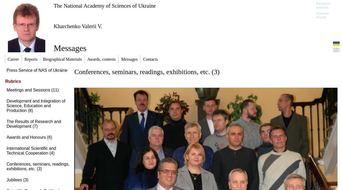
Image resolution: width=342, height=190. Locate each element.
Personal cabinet (323, 5)
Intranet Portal (322, 15)
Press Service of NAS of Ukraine (37, 70)
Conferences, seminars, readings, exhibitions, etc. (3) (38, 166)
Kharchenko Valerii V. (78, 26)
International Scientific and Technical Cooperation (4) (31, 150)
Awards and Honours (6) (29, 137)
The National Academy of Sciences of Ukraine (105, 6)
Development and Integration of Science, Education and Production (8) (36, 106)
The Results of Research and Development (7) (34, 124)
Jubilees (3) (17, 180)
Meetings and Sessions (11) (33, 90)
